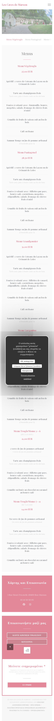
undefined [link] (27, 379)
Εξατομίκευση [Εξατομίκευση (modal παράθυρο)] (27, 371)
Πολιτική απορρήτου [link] (28, 375)
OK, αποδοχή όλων (27, 361)
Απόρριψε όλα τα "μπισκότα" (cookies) (27, 366)
